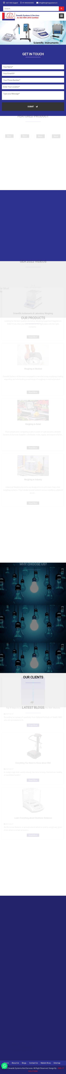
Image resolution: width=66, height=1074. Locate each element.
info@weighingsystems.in (48, 3)
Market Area (46, 1063)
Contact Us (33, 1063)
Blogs (24, 1063)
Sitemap (57, 1063)
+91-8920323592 (28, 3)
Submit (33, 107)
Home (6, 1063)
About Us (15, 1063)
